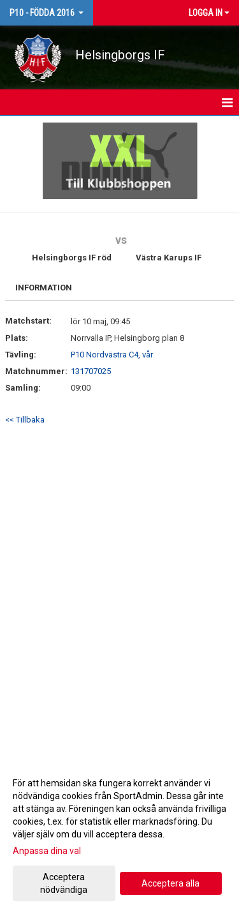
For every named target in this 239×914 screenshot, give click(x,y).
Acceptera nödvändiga (63, 883)
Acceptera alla (170, 883)
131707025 (91, 371)
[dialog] (119, 836)
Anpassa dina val (47, 851)
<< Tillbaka (25, 419)
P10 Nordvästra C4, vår (112, 354)
